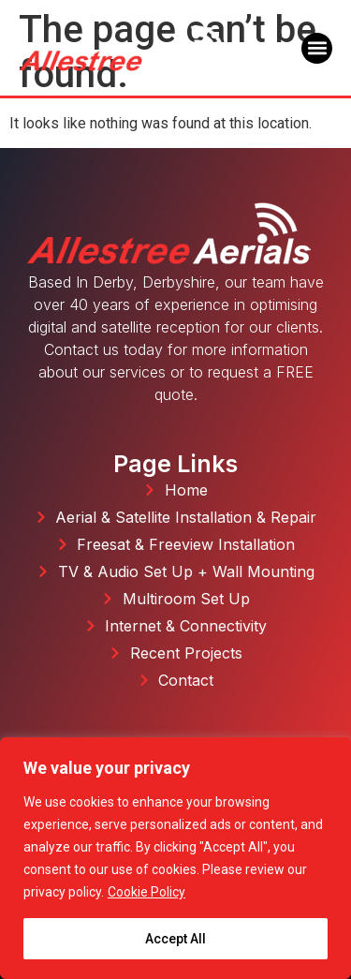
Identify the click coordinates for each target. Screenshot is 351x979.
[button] (316, 48)
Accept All (175, 938)
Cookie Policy (146, 891)
